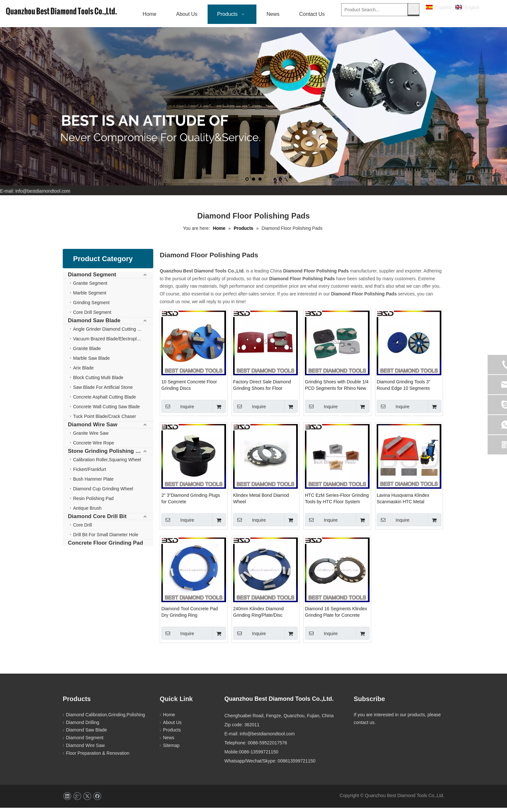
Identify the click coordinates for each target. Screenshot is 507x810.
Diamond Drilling (82, 724)
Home (169, 716)
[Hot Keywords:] (413, 9)
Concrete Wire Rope (93, 445)
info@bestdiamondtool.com (42, 193)
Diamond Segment (92, 277)
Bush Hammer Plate (93, 481)
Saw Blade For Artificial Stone (103, 389)
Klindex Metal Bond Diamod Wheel (261, 500)
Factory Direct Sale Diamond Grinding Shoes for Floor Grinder (262, 387)
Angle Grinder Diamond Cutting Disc (109, 331)
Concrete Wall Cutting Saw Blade (106, 408)
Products (172, 732)
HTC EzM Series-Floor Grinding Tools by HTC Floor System (337, 500)
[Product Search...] (374, 9)
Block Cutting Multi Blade (98, 379)
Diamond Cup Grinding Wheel (103, 491)
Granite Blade (87, 350)
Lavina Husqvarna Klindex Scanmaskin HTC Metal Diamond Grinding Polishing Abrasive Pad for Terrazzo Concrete (405, 501)
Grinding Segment (91, 304)
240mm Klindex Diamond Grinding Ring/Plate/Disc (258, 614)
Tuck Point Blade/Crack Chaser (104, 418)
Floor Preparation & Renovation (97, 755)
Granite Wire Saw (91, 435)
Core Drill (82, 527)
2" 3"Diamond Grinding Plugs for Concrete (190, 500)
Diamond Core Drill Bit (97, 519)
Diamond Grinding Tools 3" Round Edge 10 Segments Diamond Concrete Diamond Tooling (405, 387)
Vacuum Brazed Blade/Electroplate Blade (113, 341)
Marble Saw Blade (91, 360)
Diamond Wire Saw (92, 427)
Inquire (177, 408)
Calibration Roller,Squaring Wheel (107, 461)
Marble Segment (89, 295)
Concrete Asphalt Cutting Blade (104, 399)
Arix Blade (83, 370)
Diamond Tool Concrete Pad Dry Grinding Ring (189, 614)
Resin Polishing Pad (93, 500)
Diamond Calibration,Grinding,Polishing (105, 716)
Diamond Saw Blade (94, 323)
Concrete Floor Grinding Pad (105, 545)
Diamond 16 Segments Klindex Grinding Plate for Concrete (336, 614)
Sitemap (171, 747)
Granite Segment (90, 285)
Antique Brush (87, 510)
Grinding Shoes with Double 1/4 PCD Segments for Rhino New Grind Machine (337, 387)
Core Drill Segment (92, 314)
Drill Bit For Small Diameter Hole (105, 536)
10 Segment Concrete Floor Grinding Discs (189, 387)
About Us (172, 724)
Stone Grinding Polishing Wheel (110, 453)
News (168, 739)
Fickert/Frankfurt (89, 471)
